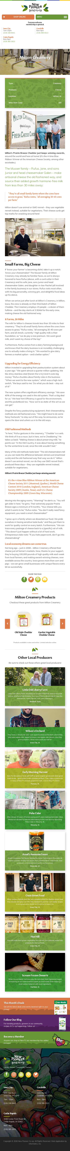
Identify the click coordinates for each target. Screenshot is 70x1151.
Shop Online (20, 17)
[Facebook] (24, 579)
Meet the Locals (31, 66)
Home (19, 66)
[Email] (44, 579)
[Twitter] (31, 579)
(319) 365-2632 (9, 41)
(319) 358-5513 (42, 33)
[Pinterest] (38, 579)
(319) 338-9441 (9, 33)
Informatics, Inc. (35, 1144)
